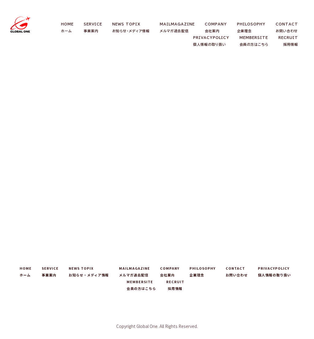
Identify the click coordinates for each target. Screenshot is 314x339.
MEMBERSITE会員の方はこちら (253, 41)
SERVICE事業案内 (93, 27)
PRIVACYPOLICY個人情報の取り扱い (211, 41)
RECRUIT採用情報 (288, 41)
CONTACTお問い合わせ (287, 27)
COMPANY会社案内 (216, 27)
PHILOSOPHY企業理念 (251, 27)
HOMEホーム (67, 27)
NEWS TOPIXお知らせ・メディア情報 (131, 27)
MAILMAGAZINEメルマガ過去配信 (177, 27)
